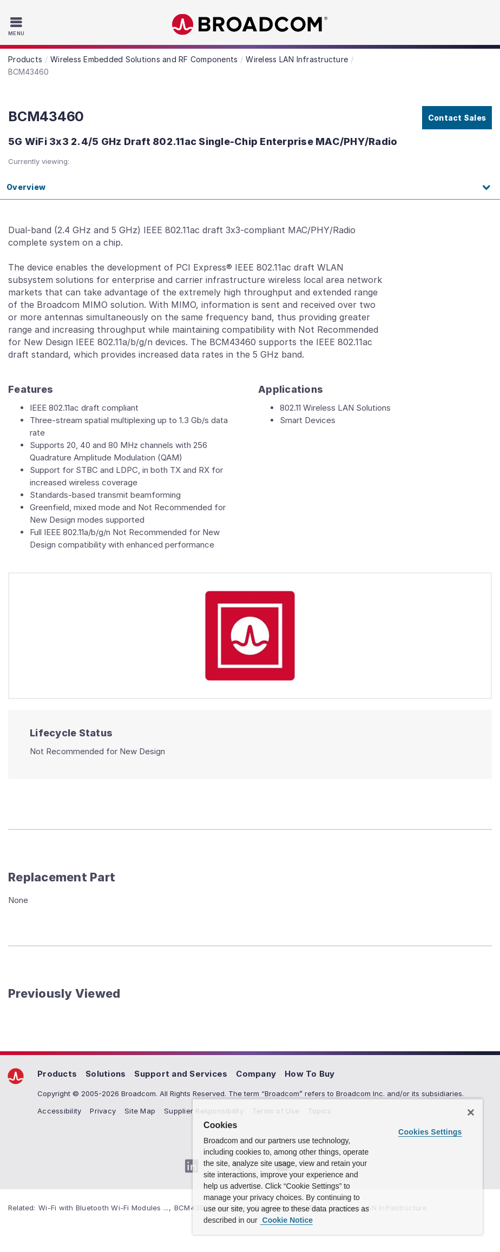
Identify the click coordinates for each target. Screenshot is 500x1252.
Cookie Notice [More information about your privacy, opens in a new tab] (286, 1220)
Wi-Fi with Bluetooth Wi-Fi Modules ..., (104, 1207)
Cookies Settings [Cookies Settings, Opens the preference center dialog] (430, 1132)
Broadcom (250, 24)
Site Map (139, 1110)
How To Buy (310, 1074)
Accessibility (59, 1110)
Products (57, 1074)
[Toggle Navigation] (17, 26)
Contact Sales (457, 117)
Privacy (103, 1110)
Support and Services (180, 1074)
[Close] (471, 1112)
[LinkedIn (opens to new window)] (191, 1166)
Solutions (105, 1074)
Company (256, 1074)
